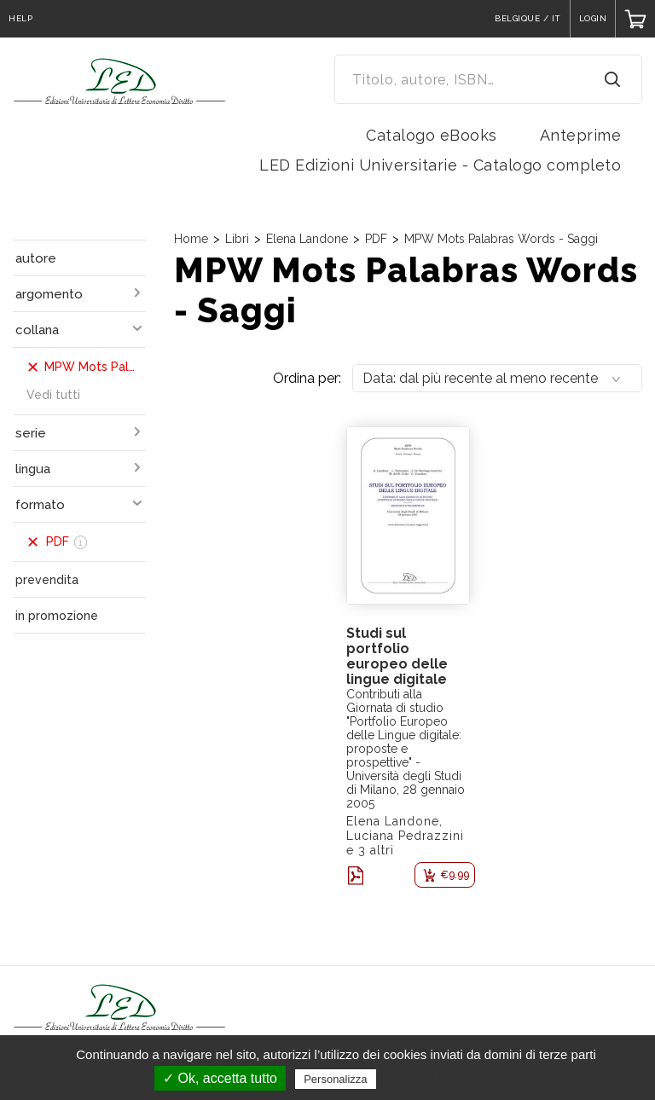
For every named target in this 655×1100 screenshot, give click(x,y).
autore (35, 258)
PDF (376, 239)
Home (191, 239)
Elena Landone (307, 239)
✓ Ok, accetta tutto (220, 1078)
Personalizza (335, 1079)
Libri (237, 239)
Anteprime (581, 135)
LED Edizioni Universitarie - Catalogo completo (440, 165)
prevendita (46, 580)
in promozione (56, 615)
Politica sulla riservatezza (452, 1079)
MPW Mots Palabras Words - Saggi (501, 239)
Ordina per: (307, 378)
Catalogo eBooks (431, 135)
